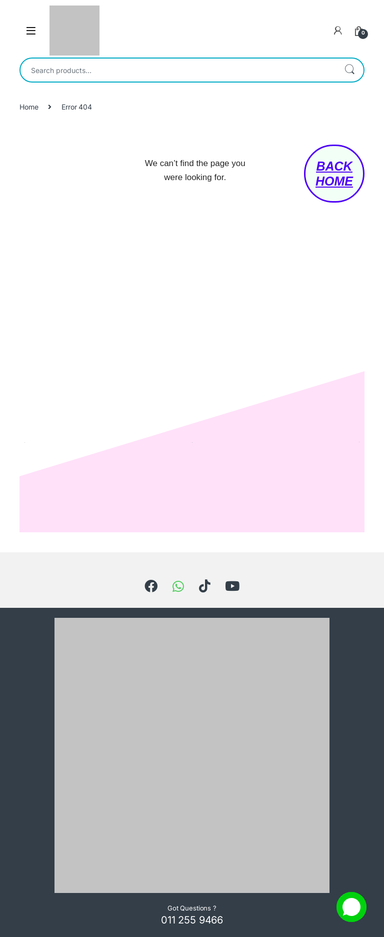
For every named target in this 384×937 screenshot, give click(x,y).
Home (29, 107)
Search (350, 70)
